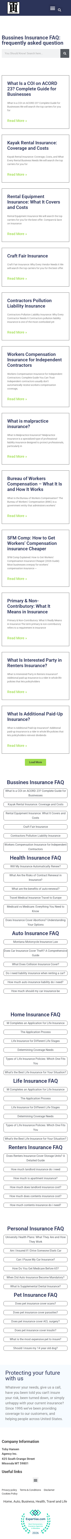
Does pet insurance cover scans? (35, 1303)
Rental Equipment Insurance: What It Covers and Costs (33, 202)
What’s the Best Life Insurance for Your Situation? (35, 1072)
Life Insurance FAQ (35, 1081)
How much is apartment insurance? (35, 1178)
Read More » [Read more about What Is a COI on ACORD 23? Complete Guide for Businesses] (17, 121)
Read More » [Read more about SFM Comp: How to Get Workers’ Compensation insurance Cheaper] (17, 579)
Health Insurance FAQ (35, 858)
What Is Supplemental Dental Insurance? (35, 1286)
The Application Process (35, 1032)
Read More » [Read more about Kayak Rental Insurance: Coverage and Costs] (17, 174)
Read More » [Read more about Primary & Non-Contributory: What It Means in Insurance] (17, 638)
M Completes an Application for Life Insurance (35, 1023)
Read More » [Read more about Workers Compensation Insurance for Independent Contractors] (17, 399)
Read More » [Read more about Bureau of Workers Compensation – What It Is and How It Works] (17, 516)
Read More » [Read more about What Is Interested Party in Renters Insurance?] (17, 692)
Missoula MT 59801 (15, 1463)
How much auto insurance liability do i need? (35, 982)
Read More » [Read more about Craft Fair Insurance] (17, 278)
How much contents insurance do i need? (35, 1205)
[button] (53, 8)
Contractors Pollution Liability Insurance (29, 303)
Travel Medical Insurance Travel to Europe (35, 897)
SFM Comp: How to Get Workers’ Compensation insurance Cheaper (32, 543)
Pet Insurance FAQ (35, 1295)
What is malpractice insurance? (27, 423)
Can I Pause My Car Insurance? (35, 1259)
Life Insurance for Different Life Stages (35, 1041)
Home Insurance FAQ (35, 1014)
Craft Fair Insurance (27, 256)
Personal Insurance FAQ (35, 1228)
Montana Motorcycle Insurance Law (35, 942)
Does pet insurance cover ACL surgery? (35, 1321)
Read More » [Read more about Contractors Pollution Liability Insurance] (17, 332)
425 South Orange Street (18, 1459)
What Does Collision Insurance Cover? (35, 964)
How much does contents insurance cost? (35, 1196)
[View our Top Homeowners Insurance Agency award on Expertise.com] (35, 1522)
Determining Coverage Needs (35, 1050)
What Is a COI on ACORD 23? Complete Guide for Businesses (32, 89)
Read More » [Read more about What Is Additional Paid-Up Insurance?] (17, 745)
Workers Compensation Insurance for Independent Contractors (34, 360)
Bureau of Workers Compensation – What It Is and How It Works (34, 484)
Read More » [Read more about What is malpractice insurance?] (17, 456)
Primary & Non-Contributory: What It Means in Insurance (28, 606)
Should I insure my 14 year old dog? (35, 1348)
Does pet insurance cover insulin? (35, 1330)
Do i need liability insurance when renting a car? (35, 973)
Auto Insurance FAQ (35, 933)
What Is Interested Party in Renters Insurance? (34, 662)
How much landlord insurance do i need (35, 1169)
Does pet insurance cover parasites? (35, 1312)
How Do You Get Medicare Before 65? (35, 1268)
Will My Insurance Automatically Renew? (35, 866)
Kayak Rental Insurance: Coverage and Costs (32, 145)
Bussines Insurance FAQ (35, 782)
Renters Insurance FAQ (35, 1147)
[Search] (64, 53)
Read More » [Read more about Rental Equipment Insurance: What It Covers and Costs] (17, 234)
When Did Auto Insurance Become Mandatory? (35, 1277)
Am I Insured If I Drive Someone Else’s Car (35, 1250)
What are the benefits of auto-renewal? (36, 888)
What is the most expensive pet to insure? (35, 1339)
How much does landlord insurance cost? (35, 1187)
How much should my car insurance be (35, 991)
